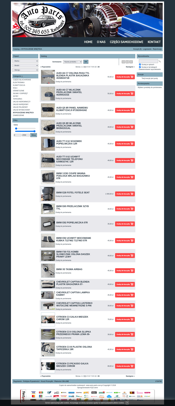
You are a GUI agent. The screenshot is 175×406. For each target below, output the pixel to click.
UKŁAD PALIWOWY (20, 107)
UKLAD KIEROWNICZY (21, 102)
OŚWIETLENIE (18, 91)
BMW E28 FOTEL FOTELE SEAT (73, 192)
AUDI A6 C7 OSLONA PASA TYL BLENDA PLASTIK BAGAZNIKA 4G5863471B (72, 75)
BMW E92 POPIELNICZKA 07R (72, 222)
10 (95, 67)
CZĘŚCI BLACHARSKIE (22, 80)
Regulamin (17, 381)
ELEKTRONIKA (18, 82)
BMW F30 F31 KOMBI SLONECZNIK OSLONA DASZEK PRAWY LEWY (73, 254)
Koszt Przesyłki (47, 381)
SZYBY (15, 96)
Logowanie (147, 49)
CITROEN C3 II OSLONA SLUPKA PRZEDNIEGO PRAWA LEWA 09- (73, 333)
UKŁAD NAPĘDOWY (20, 104)
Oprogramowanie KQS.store (87, 388)
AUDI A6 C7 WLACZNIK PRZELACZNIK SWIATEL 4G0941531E (69, 92)
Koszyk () (137, 49)
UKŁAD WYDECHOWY (21, 110)
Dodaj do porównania (63, 82)
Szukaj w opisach (148, 64)
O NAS (101, 42)
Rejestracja (157, 49)
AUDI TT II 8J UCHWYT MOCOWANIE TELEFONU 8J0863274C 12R (69, 159)
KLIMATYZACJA (19, 85)
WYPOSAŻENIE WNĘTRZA (31, 49)
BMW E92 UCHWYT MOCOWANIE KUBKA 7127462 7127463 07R (73, 239)
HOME (88, 42)
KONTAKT (154, 42)
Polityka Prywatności (31, 381)
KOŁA (15, 88)
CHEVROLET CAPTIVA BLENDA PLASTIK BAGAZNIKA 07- (72, 283)
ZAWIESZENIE (18, 115)
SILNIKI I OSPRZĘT (20, 93)
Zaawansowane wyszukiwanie (150, 69)
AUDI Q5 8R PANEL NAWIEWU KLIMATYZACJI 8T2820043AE (72, 109)
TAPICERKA (17, 99)
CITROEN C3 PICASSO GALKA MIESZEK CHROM (72, 364)
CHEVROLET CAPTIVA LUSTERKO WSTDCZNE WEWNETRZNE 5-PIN (74, 304)
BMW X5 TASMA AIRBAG (69, 269)
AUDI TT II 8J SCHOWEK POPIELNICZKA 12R (69, 142)
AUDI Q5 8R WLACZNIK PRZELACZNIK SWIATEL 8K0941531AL (69, 125)
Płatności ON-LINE (61, 381)
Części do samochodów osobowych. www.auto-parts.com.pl (81, 385)
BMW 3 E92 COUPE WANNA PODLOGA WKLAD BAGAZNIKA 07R (73, 176)
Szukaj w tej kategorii (149, 67)
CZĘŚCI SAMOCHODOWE (126, 42)
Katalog (16, 49)
